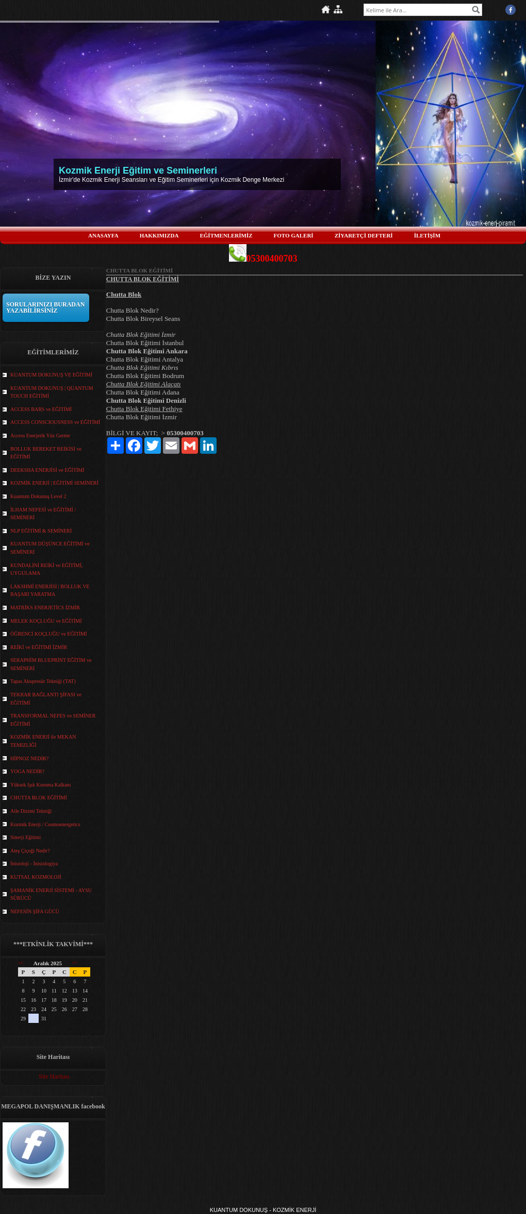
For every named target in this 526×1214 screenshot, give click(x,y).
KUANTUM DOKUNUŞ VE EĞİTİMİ (51, 375)
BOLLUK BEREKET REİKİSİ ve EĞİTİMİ (45, 453)
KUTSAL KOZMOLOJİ (35, 877)
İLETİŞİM (427, 235)
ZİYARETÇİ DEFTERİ (364, 235)
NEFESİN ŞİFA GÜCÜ (34, 911)
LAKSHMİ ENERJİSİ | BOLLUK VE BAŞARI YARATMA (49, 590)
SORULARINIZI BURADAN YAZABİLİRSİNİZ (45, 307)
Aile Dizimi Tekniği (31, 811)
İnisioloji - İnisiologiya (34, 863)
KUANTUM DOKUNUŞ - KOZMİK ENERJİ (263, 1210)
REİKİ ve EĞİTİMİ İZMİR (38, 647)
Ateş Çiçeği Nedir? (30, 850)
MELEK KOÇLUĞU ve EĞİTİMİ (46, 621)
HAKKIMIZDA (159, 235)
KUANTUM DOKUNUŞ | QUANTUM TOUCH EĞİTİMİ (51, 392)
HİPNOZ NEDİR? (29, 758)
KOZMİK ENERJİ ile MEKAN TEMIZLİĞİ (43, 741)
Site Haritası (54, 1076)
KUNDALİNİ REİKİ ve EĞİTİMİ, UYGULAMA (46, 569)
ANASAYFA (103, 235)
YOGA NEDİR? (27, 771)
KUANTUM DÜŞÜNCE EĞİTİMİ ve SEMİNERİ (50, 548)
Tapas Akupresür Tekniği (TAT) (43, 681)
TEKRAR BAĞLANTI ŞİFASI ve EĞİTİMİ (45, 699)
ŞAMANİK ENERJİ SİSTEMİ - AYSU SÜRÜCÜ (51, 894)
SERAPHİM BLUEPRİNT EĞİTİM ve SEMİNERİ (50, 664)
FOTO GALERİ (294, 235)
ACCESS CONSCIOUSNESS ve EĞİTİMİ (55, 422)
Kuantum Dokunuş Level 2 (38, 496)
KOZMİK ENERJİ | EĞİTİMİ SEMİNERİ (54, 483)
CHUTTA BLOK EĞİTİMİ (38, 797)
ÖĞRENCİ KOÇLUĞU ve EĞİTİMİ (48, 634)
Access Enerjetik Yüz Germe (40, 435)
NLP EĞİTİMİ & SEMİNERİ (41, 531)
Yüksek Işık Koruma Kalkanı (40, 785)
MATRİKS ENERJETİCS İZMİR (45, 607)
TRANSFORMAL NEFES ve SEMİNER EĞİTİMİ (52, 720)
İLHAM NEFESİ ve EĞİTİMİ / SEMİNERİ (43, 514)
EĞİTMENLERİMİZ (226, 235)
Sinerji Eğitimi (25, 837)
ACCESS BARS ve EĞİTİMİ (41, 409)
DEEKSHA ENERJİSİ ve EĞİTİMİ (47, 470)
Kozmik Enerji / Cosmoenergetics (45, 824)
